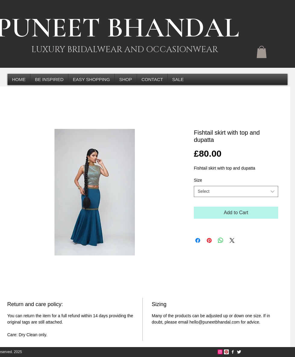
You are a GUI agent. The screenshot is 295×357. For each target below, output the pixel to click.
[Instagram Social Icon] (220, 351)
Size (198, 180)
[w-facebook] (232, 351)
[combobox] (236, 191)
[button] (261, 52)
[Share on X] (232, 240)
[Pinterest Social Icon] (226, 351)
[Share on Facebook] (197, 240)
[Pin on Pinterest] (209, 240)
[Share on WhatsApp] (220, 240)
